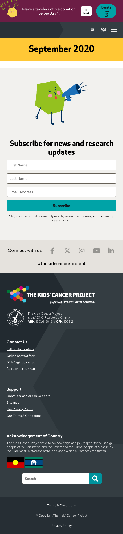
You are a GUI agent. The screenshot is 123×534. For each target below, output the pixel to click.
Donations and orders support (28, 396)
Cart (92, 29)
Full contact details (20, 349)
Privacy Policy (62, 526)
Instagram (82, 251)
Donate (103, 29)
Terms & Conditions (61, 505)
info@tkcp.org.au (23, 362)
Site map (13, 402)
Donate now (106, 9)
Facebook (52, 251)
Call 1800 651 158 (23, 369)
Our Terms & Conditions (24, 416)
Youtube (97, 251)
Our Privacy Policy (20, 409)
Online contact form (21, 356)
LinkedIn (111, 251)
